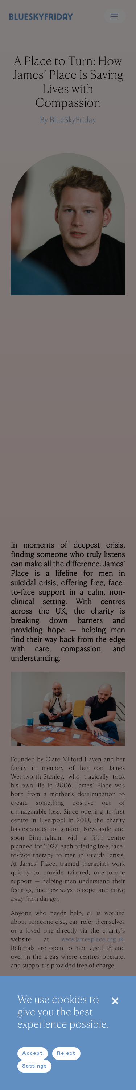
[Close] (115, 1000)
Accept (32, 1053)
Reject (66, 1053)
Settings (34, 1066)
